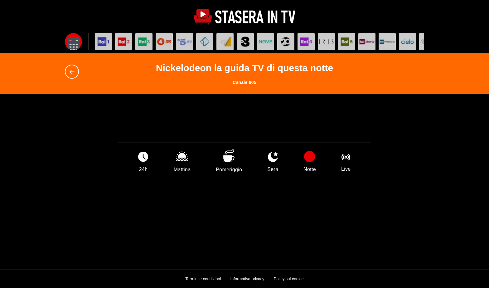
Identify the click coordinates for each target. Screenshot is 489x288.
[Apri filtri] (73, 41)
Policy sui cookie (289, 278)
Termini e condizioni (203, 278)
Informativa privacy (247, 278)
